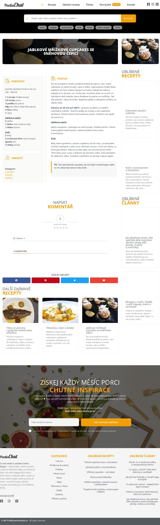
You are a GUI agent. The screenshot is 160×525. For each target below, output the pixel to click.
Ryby (59, 482)
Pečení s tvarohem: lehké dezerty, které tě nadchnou (142, 493)
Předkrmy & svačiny (59, 465)
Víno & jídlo (105, 4)
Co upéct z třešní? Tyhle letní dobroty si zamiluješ (142, 470)
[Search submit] (128, 18)
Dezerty (9, 175)
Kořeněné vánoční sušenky (136, 112)
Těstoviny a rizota (59, 486)
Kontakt (131, 4)
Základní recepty (71, 4)
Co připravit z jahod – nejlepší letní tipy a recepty (142, 485)
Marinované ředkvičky (100, 477)
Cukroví (59, 461)
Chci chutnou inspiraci (106, 422)
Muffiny (8, 178)
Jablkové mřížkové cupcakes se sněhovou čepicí (98, 330)
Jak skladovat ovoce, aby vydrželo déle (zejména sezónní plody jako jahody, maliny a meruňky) (139, 242)
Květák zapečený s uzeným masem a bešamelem (100, 483)
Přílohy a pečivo (59, 498)
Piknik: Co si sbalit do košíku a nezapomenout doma (142, 463)
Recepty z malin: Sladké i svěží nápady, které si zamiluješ (139, 304)
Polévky (59, 469)
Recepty (52, 4)
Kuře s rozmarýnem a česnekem (137, 169)
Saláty (59, 490)
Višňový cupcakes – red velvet (101, 472)
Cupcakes (9, 171)
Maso (59, 478)
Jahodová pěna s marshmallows (101, 467)
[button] (16, 280)
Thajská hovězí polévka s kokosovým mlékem (100, 490)
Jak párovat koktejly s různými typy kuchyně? (142, 478)
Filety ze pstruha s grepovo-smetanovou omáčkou (19, 330)
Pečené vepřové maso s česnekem (100, 462)
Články (89, 4)
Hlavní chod (59, 473)
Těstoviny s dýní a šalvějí (60, 327)
